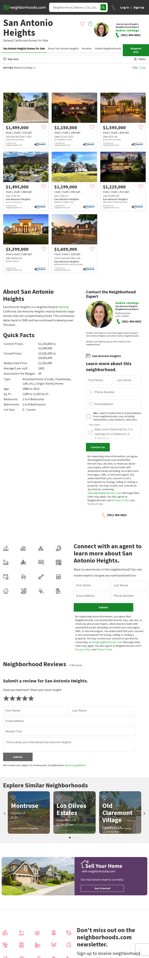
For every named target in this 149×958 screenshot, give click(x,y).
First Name (95, 380)
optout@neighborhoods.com (104, 493)
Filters (140, 59)
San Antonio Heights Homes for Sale (24, 48)
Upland (63, 307)
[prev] (7, 108)
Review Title (13, 731)
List (143, 67)
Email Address (103, 403)
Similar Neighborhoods (108, 48)
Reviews (87, 48)
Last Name (124, 380)
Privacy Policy (122, 500)
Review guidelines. (76, 765)
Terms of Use (95, 504)
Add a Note (94, 425)
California (20, 40)
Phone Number (104, 392)
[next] (45, 108)
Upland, (8, 40)
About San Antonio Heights (63, 48)
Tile (135, 67)
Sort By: (8, 67)
